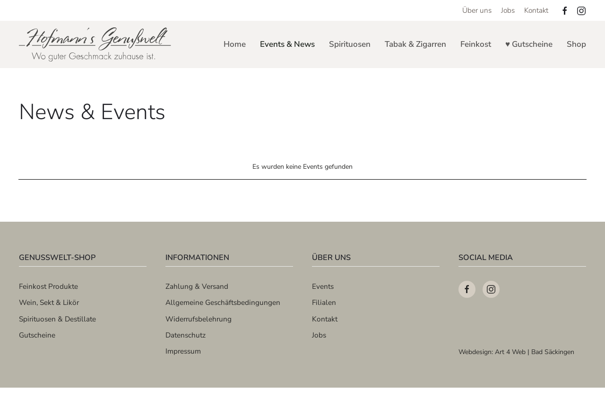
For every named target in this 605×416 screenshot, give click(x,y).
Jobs (508, 10)
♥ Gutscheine (529, 44)
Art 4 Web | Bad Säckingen (534, 351)
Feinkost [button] (475, 44)
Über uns (477, 10)
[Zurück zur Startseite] (96, 44)
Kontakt (536, 10)
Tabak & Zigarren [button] (415, 44)
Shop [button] (576, 44)
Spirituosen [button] (350, 44)
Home (235, 44)
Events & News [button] (287, 44)
